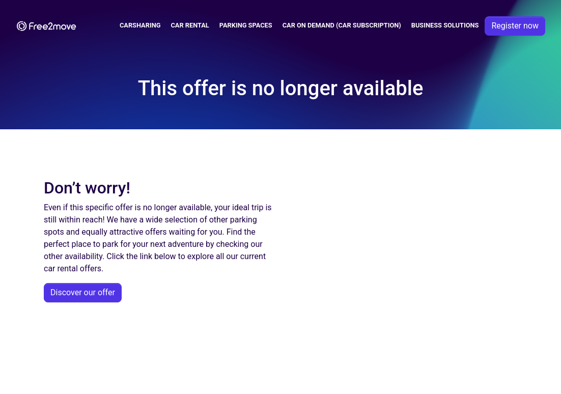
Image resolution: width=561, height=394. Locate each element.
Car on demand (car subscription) (342, 25)
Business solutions (445, 25)
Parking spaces (245, 25)
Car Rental (190, 25)
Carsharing (140, 25)
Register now (515, 26)
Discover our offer (82, 292)
